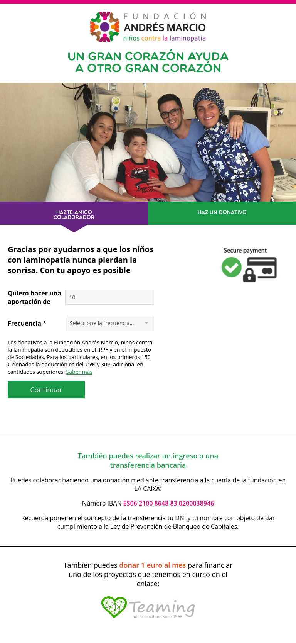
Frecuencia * (27, 323)
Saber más (79, 371)
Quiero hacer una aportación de (34, 297)
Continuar (46, 389)
